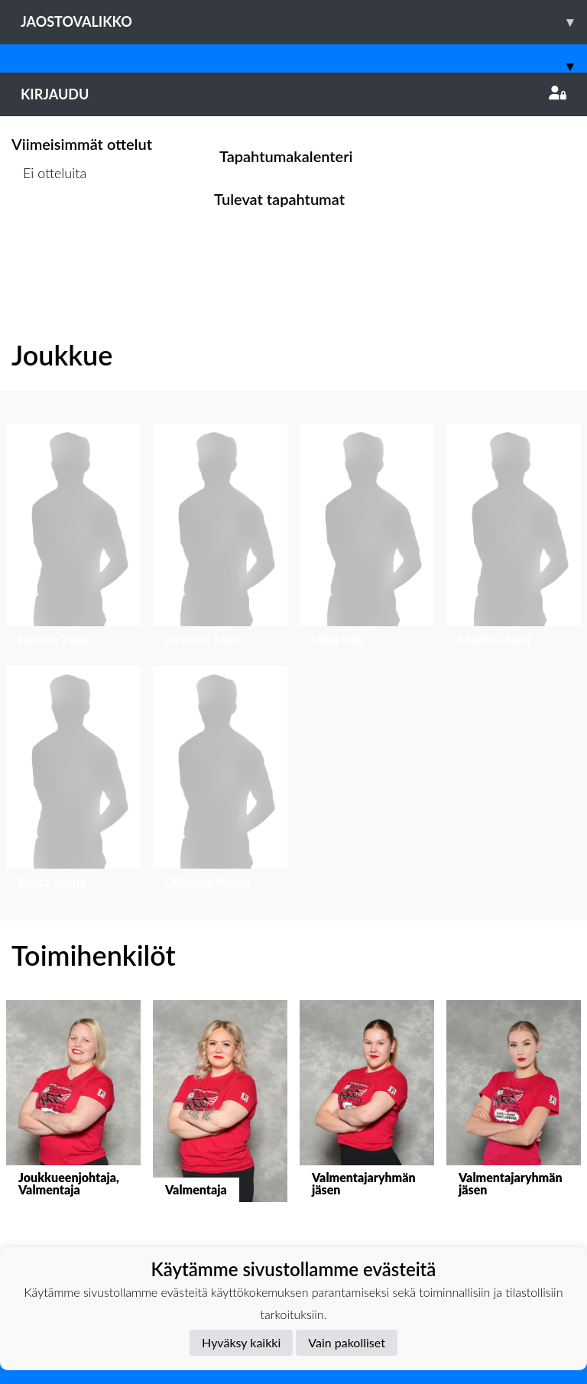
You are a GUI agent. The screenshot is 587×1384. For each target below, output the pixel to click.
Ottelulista (49, 232)
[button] (73, 538)
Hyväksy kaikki (241, 1342)
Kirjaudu (293, 94)
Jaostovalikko (304, 22)
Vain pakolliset (346, 1342)
